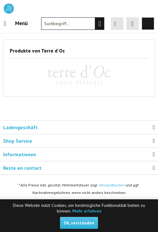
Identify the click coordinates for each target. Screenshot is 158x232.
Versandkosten (111, 185)
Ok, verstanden (79, 223)
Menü (16, 23)
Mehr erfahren (86, 211)
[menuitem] (15, 23)
